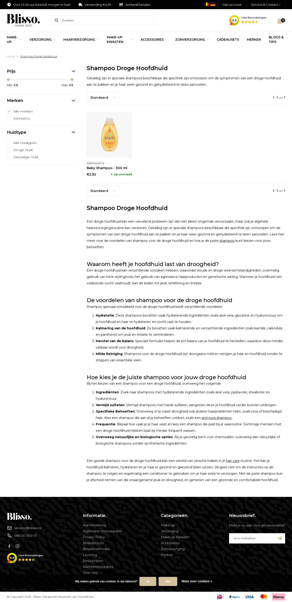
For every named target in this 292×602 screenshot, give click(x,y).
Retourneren (93, 561)
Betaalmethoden (96, 549)
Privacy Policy (94, 537)
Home (11, 56)
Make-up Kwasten (120, 39)
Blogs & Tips (276, 39)
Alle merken (23, 111)
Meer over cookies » (197, 581)
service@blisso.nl (24, 527)
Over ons (90, 573)
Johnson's (21, 118)
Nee (167, 581)
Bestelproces (93, 543)
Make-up (14, 39)
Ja (147, 581)
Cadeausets (228, 39)
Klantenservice (94, 525)
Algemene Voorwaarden (102, 531)
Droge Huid (22, 150)
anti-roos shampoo (217, 418)
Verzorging (42, 39)
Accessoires (154, 39)
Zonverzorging (192, 39)
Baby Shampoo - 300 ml (107, 168)
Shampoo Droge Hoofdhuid (38, 56)
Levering (90, 555)
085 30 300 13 (21, 535)
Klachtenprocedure (98, 567)
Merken (254, 39)
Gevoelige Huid (25, 157)
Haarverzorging (81, 39)
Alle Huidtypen (25, 143)
